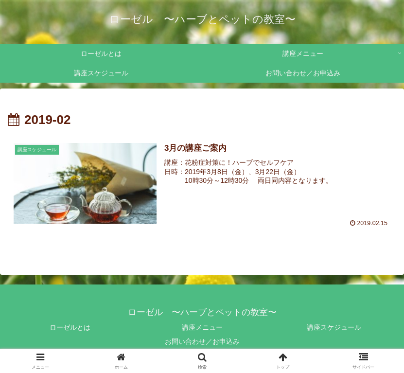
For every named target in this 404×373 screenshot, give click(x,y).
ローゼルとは (70, 327)
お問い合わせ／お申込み (202, 341)
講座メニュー (202, 327)
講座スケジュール (334, 327)
